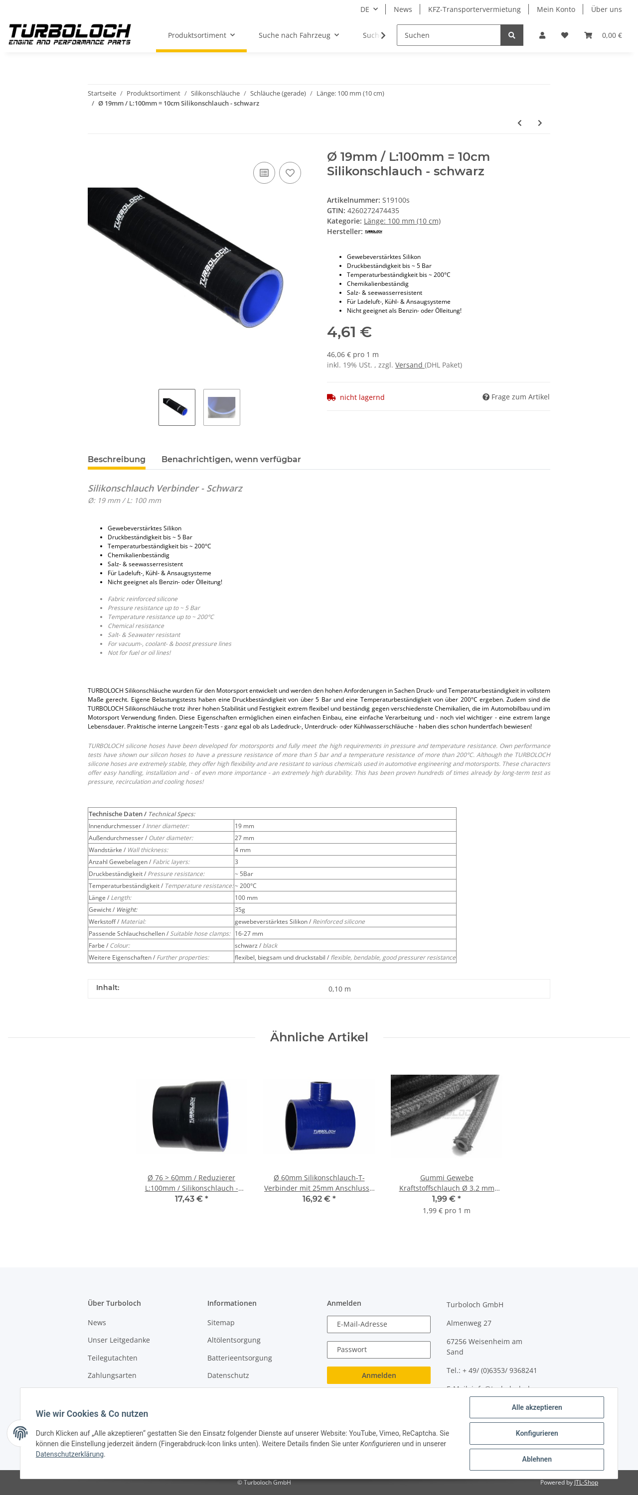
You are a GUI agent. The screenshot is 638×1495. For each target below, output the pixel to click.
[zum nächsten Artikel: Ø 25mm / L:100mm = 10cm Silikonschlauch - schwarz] (540, 122)
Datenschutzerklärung (70, 1455)
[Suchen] (449, 35)
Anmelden (379, 1375)
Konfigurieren (536, 1434)
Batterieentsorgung (239, 1358)
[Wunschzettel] (564, 35)
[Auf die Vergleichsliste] (264, 173)
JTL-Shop (586, 1482)
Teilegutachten (113, 1358)
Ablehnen (536, 1460)
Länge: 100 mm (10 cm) (402, 221)
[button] (542, 35)
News (403, 9)
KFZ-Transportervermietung (474, 9)
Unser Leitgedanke (119, 1340)
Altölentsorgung (234, 1340)
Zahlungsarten (112, 1375)
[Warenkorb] (603, 35)
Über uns (606, 9)
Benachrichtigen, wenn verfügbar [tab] (231, 459)
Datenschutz (228, 1375)
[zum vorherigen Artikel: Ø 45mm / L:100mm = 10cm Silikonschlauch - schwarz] (519, 122)
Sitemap (221, 1322)
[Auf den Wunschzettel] (290, 173)
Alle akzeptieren (536, 1408)
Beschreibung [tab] (117, 459)
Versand (410, 365)
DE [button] (364, 9)
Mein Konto (556, 9)
